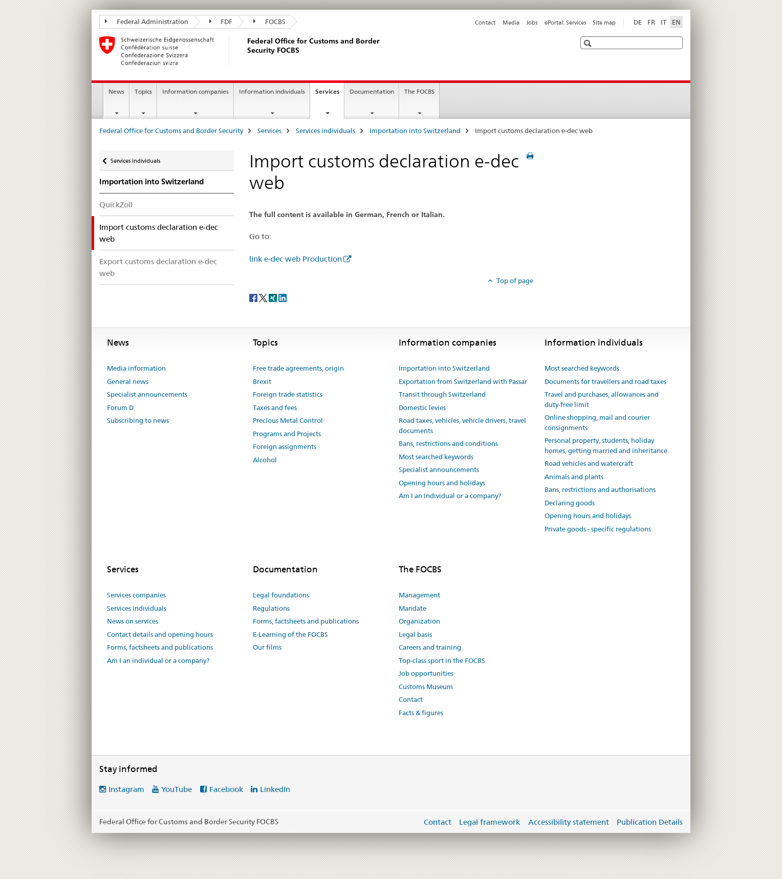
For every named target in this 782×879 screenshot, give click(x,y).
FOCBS (269, 21)
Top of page (514, 280)
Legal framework (489, 822)
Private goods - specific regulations (598, 529)
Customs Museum (426, 686)
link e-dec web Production (295, 259)
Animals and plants (574, 477)
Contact (485, 22)
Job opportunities (426, 673)
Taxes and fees (275, 407)
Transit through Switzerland (442, 394)
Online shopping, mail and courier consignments (597, 422)
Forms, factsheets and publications (160, 647)
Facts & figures (421, 713)
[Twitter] (264, 297)
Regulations (271, 608)
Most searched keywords (436, 457)
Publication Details (650, 822)
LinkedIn (275, 789)
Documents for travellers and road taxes (605, 381)
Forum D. (121, 407)
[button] (589, 43)
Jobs (531, 22)
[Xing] (273, 297)
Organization (419, 621)
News (116, 91)
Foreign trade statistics (287, 394)
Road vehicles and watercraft (589, 463)
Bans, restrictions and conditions (448, 443)
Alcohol (265, 460)
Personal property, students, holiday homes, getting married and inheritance (606, 445)
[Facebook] (254, 297)
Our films (267, 647)
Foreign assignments (284, 446)
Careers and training (430, 647)
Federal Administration (146, 21)
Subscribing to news (138, 420)
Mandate (412, 608)
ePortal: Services (565, 22)
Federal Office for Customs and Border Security (171, 130)
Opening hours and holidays (442, 483)
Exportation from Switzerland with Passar (463, 381)
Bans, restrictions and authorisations (600, 489)
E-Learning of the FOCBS (290, 634)
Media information (136, 368)
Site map (604, 22)
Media (511, 22)
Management (419, 595)
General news (127, 381)
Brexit (262, 381)
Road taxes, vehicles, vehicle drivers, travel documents (462, 425)
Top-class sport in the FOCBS (442, 660)
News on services (132, 621)
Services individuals (325, 130)
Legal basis (415, 634)
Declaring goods (570, 503)
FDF (221, 21)
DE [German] (638, 22)
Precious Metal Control (288, 420)
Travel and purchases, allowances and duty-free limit (602, 399)
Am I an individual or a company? (450, 495)
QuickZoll (116, 204)
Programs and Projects (287, 434)
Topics (143, 91)
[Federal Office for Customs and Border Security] (245, 50)
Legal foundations (281, 595)
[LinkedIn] (282, 297)
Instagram (126, 789)
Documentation (372, 91)
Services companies (136, 595)
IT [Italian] (663, 22)
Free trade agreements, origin (298, 368)
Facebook (226, 789)
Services (329, 94)
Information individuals (272, 91)
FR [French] (651, 22)
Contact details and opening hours (160, 634)
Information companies (195, 91)
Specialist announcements (147, 394)
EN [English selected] (676, 22)
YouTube (176, 789)
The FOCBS (419, 91)
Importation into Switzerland (415, 130)
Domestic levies (422, 407)
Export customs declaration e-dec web (158, 267)
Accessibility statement (568, 822)
